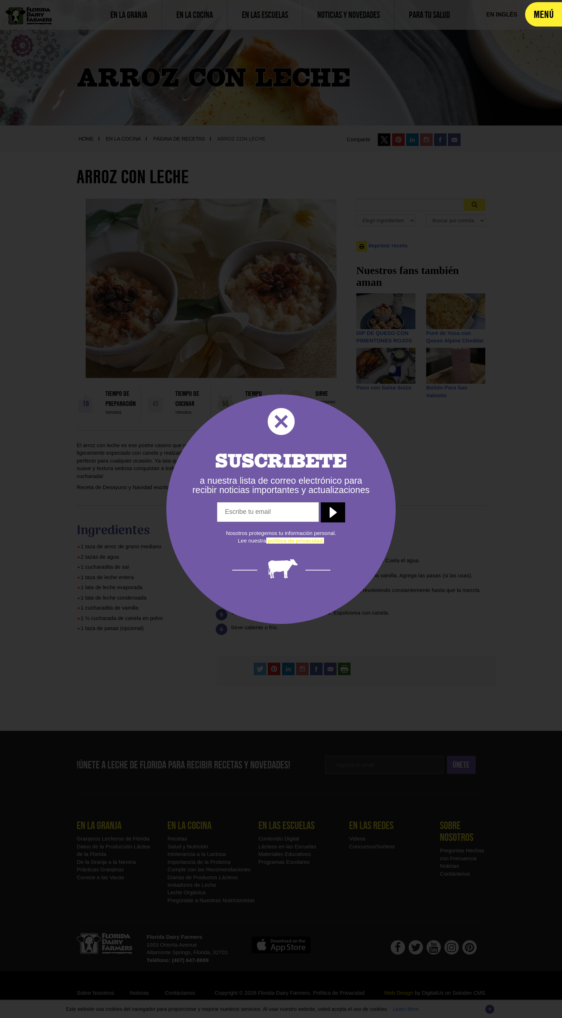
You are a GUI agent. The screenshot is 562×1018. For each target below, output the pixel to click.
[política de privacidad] (295, 541)
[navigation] (543, 14)
